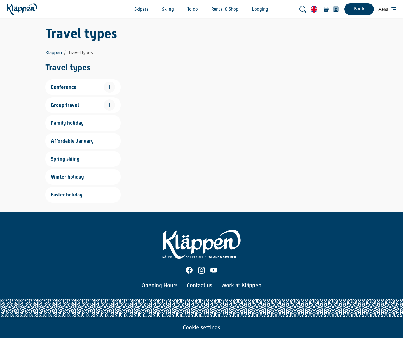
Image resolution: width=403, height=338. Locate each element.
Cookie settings (201, 327)
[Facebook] (189, 270)
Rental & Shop (224, 9)
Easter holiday (67, 195)
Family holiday (67, 123)
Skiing (168, 9)
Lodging (260, 9)
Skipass (141, 9)
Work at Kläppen (241, 285)
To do (192, 9)
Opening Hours (160, 285)
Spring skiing (65, 159)
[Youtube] (213, 270)
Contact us (199, 285)
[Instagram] (201, 270)
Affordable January (72, 141)
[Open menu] (387, 9)
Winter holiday (67, 177)
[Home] (22, 9)
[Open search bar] (302, 9)
